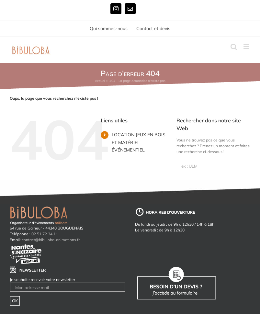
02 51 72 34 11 (44, 233)
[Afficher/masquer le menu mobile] (246, 46)
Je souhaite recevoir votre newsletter (42, 279)
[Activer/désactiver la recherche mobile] (234, 46)
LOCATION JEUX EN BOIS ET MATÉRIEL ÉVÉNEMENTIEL (138, 142)
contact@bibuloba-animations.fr (51, 239)
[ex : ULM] (213, 166)
